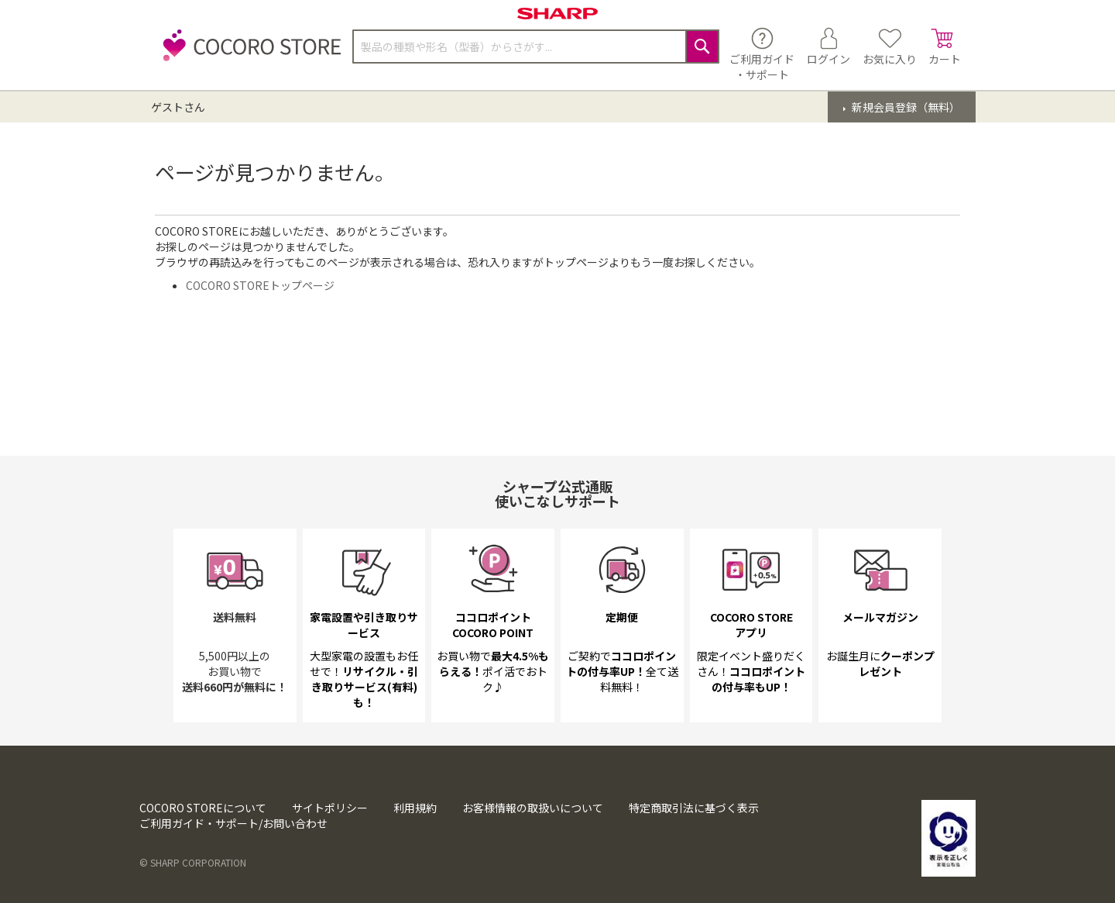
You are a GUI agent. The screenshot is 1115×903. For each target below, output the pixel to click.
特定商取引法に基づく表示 (694, 807)
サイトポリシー (330, 807)
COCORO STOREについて (202, 807)
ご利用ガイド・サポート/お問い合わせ (233, 823)
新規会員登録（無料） (904, 107)
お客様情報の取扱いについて (532, 807)
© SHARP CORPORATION (192, 862)
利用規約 (415, 807)
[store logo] (248, 54)
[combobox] (535, 46)
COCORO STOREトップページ (260, 285)
